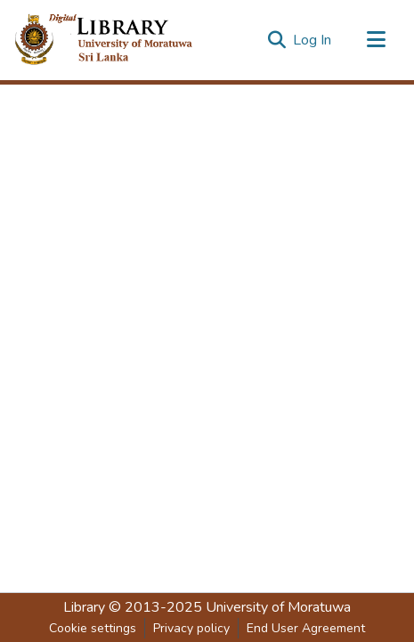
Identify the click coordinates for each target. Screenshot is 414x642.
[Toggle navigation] (376, 40)
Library (84, 607)
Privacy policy (191, 628)
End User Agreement (306, 628)
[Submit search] (276, 40)
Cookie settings (92, 628)
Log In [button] (313, 40)
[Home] (118, 40)
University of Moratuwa (278, 607)
